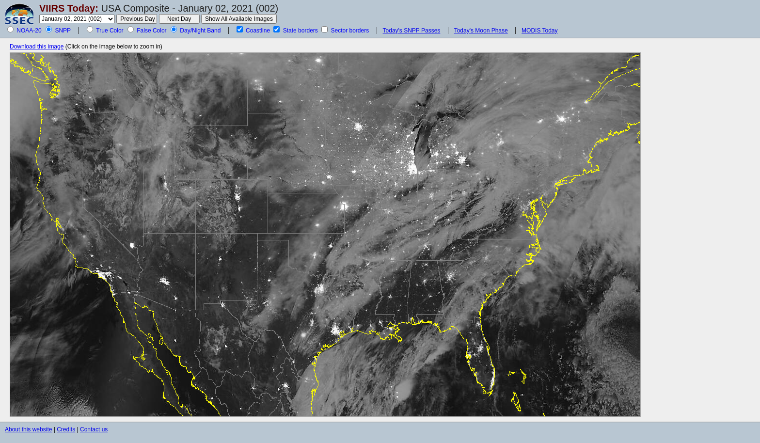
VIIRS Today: (68, 8)
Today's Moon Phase (481, 30)
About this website (28, 429)
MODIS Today (539, 30)
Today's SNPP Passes (412, 30)
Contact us (94, 429)
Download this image (36, 46)
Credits (66, 429)
